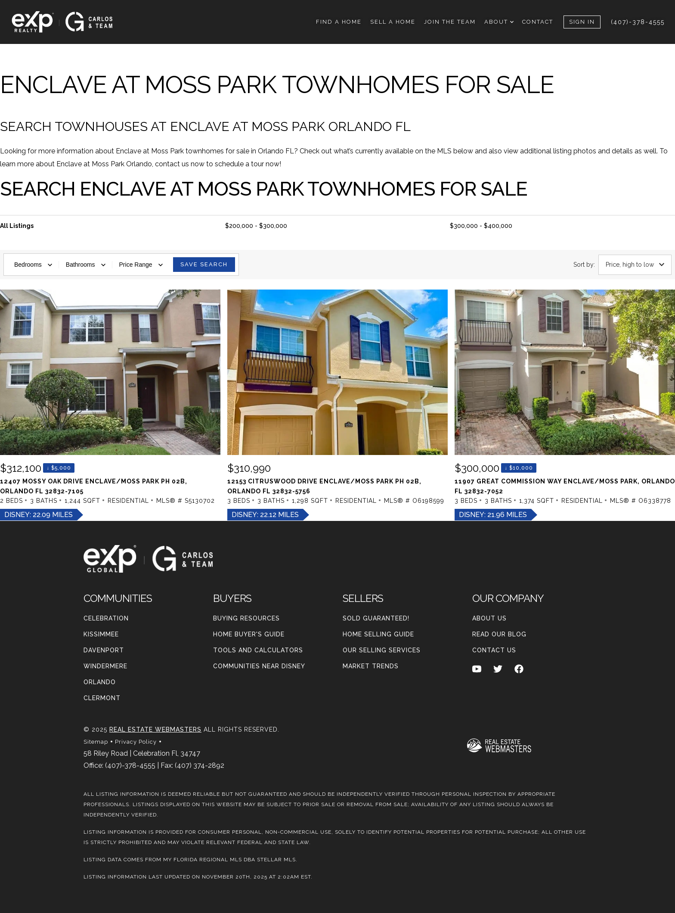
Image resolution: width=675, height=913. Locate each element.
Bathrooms (85, 264)
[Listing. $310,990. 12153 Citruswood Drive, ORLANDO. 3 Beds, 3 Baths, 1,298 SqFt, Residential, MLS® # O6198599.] (337, 405)
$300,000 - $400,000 (481, 225)
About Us (489, 618)
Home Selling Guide (378, 634)
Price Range (141, 264)
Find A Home (339, 22)
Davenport (104, 650)
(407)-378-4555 (638, 22)
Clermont (102, 698)
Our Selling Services (382, 650)
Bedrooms (33, 264)
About (499, 22)
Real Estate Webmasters (155, 729)
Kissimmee (101, 634)
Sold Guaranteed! (376, 618)
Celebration (106, 618)
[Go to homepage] (70, 22)
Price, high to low (635, 264)
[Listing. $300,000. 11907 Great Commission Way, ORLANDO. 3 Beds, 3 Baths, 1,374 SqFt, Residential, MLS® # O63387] (565, 405)
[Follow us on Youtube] (476, 668)
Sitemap (96, 742)
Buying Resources (246, 618)
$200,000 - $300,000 (256, 225)
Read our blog (499, 634)
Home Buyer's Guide (249, 634)
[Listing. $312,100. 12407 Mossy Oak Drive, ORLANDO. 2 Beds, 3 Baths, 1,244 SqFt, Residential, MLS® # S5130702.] (110, 405)
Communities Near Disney (259, 666)
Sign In (582, 22)
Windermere (105, 666)
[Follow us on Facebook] (518, 668)
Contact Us (494, 650)
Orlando (100, 682)
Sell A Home (392, 22)
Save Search (204, 264)
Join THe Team (450, 22)
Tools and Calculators (258, 650)
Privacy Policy (136, 742)
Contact (537, 22)
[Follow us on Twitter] (497, 668)
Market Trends (371, 666)
